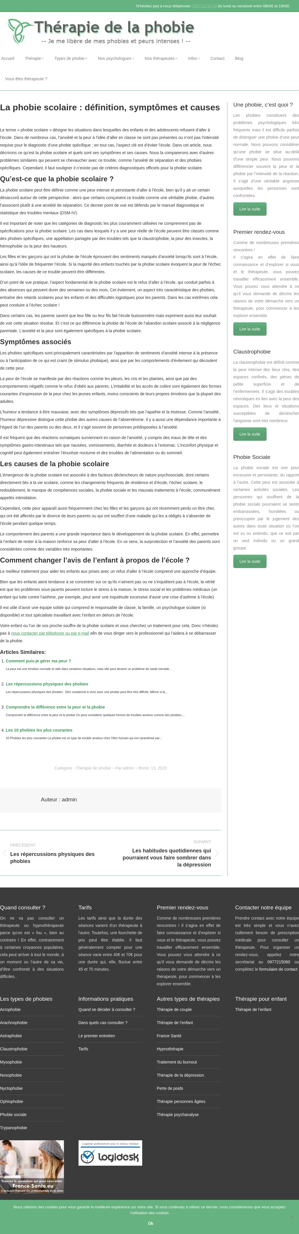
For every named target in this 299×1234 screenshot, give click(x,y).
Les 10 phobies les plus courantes (39, 730)
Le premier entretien (97, 1035)
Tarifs (83, 1049)
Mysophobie (11, 1062)
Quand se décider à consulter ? (107, 1009)
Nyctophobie (11, 1088)
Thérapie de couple (174, 1009)
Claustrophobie (13, 1049)
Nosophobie (11, 1075)
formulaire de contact (278, 969)
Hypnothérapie (170, 1049)
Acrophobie (10, 1009)
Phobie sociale (13, 1114)
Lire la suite (249, 209)
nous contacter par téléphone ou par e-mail (50, 633)
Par (124, 768)
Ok (151, 1223)
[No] (292, 1217)
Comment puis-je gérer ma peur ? (38, 661)
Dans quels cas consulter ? (103, 1022)
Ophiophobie (11, 1101)
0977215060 (281, 962)
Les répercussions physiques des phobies (47, 684)
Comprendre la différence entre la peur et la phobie (55, 707)
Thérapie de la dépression (180, 1075)
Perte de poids (170, 1088)
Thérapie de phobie (93, 768)
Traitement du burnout (177, 1062)
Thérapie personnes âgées (181, 1101)
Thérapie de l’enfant (175, 1022)
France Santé (169, 1035)
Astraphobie (11, 1035)
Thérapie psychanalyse (178, 1114)
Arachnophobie (13, 1022)
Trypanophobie (13, 1127)
